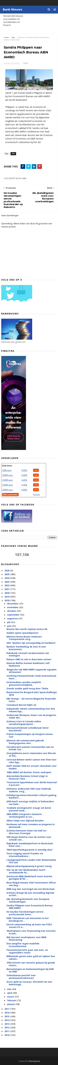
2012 (7, 1027)
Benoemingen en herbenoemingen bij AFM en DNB (30, 970)
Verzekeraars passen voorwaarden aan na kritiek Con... (30, 748)
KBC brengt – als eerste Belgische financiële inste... (31, 700)
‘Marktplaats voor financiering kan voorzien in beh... (31, 932)
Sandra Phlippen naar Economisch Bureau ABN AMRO (29, 907)
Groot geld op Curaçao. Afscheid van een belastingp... (29, 983)
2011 (7, 1031)
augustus (12, 618)
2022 (7, 585)
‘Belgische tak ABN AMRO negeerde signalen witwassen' (31, 671)
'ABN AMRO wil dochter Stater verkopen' (29, 772)
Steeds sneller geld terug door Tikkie (27, 688)
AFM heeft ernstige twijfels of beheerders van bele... (30, 803)
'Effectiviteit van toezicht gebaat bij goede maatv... (30, 964)
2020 (7, 592)
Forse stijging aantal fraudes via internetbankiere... (24, 855)
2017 (7, 1008)
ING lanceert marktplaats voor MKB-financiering (26, 938)
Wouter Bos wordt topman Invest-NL (27, 629)
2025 (7, 574)
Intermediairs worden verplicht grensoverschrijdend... (23, 683)
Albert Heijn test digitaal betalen (25, 820)
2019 (7, 596)
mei (9, 989)
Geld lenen (7, 465)
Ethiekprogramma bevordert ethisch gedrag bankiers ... (31, 796)
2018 (7, 600)
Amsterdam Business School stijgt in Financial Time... (27, 777)
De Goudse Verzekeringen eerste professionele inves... (24, 913)
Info (36, 470)
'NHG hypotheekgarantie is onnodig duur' (29, 849)
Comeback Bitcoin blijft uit (21, 704)
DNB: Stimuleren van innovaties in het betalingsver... (27, 919)
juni (9, 625)
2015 (7, 1016)
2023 (7, 581)
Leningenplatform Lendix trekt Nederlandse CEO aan (31, 861)
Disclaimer (36, 494)
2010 (7, 1035)
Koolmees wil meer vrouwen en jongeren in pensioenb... (30, 825)
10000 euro (7, 475)
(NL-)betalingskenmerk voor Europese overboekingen (27, 900)
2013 (7, 1023)
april (10, 992)
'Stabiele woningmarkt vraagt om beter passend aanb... (28, 809)
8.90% (24, 470)
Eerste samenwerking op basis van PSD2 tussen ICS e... (29, 926)
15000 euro (7, 480)
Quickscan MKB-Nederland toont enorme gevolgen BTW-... (29, 877)
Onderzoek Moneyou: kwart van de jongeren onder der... (31, 716)
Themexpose (34, 1061)
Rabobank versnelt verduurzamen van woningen (27, 654)
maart (11, 996)
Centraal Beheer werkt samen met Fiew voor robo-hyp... (31, 761)
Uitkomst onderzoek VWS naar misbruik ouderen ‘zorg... (28, 790)
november (13, 607)
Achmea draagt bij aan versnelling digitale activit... (30, 894)
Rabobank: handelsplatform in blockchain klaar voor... (29, 845)
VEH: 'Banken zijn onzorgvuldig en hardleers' (31, 642)
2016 (7, 1012)
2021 (7, 589)
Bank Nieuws (12, 9)
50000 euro (7, 489)
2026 (7, 570)
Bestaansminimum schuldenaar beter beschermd (27, 729)
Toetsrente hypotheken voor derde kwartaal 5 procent (31, 783)
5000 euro (7, 470)
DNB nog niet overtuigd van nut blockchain (30, 889)
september (13, 614)
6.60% (24, 480)
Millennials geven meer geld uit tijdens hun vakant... (30, 957)
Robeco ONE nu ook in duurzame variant (28, 659)
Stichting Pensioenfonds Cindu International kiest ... (31, 677)
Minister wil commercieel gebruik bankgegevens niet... (25, 742)
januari (11, 1004)
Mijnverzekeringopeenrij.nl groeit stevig (29, 866)
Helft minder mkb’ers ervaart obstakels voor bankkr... (31, 767)
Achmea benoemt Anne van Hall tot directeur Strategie (26, 832)
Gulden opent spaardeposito (22, 632)
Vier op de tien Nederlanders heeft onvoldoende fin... (25, 871)
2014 (7, 1020)
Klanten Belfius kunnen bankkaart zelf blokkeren (28, 664)
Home (6, 38)
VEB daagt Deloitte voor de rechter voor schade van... (28, 838)
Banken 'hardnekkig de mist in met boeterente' (26, 648)
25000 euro (7, 484)
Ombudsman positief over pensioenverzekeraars (21, 976)
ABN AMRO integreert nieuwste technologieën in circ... (24, 815)
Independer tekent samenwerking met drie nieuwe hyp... (30, 710)
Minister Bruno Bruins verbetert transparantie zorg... (24, 638)
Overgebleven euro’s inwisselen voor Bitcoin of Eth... (31, 754)
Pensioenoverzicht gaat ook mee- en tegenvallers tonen (27, 951)
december (13, 603)
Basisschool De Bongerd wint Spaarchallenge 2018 (31, 693)
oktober (12, 610)
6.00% (24, 475)
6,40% (24, 484)
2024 (7, 578)
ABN (13, 38)
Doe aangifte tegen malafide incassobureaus (22, 945)
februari (12, 1000)
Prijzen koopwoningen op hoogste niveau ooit (29, 735)
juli (9, 622)
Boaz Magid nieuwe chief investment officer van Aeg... (31, 884)
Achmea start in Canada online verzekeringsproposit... (23, 723)
